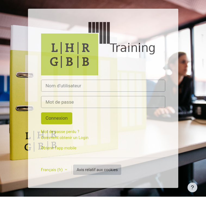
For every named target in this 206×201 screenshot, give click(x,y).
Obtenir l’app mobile (59, 148)
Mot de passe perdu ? (60, 131)
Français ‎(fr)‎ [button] (52, 169)
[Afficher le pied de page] (192, 187)
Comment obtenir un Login (65, 137)
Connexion (57, 118)
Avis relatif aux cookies (97, 169)
